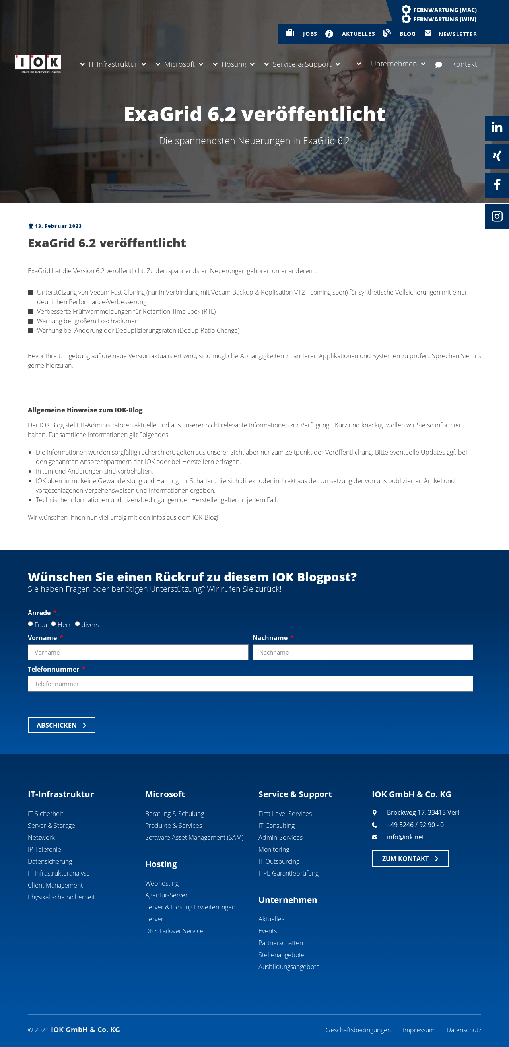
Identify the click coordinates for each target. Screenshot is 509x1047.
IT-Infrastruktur (113, 64)
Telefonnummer (54, 669)
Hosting (233, 64)
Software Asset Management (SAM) (194, 837)
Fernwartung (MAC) (445, 10)
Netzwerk (41, 837)
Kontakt (456, 64)
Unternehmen (391, 63)
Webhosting (162, 883)
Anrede (40, 613)
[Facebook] (497, 184)
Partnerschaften (280, 942)
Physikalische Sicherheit (61, 897)
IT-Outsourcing (278, 861)
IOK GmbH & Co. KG (411, 794)
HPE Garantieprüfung (288, 873)
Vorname (43, 638)
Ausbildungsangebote (289, 966)
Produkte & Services (173, 825)
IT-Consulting (276, 825)
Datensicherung (50, 861)
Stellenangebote (281, 954)
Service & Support (302, 64)
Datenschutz (464, 1030)
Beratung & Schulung (174, 813)
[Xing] (497, 156)
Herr (64, 624)
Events (267, 931)
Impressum (419, 1030)
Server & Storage (51, 825)
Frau (41, 624)
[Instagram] (497, 216)
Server (154, 919)
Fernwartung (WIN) (445, 19)
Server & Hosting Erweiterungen (190, 907)
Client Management (55, 885)
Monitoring (273, 849)
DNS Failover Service (174, 931)
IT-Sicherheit (45, 813)
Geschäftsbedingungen (358, 1030)
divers (90, 624)
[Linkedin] (497, 128)
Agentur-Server (166, 895)
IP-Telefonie (44, 849)
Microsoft (179, 64)
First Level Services (285, 813)
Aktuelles (271, 919)
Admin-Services (280, 837)
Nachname (271, 638)
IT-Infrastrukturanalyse (59, 873)
